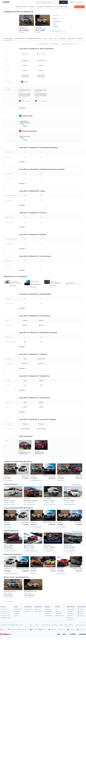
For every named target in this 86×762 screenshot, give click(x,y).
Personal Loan (17, 613)
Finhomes (16, 615)
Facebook (81, 609)
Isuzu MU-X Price (25, 76)
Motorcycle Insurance (5, 615)
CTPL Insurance (4, 613)
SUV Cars (25, 70)
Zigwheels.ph (33, 629)
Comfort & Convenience (19, 38)
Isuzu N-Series (67, 498)
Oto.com (3, 629)
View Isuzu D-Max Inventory (29, 504)
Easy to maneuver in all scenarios (43, 90)
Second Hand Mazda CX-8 (30, 591)
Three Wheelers (58, 613)
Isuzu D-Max (27, 498)
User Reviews (70, 619)
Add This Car (13, 285)
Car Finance (69, 615)
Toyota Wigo (33, 568)
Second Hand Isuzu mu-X (10, 591)
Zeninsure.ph (43, 629)
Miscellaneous (63, 38)
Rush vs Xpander (61, 573)
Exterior (56, 38)
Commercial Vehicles (59, 615)
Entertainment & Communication (34, 38)
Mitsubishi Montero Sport (49, 475)
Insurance (17, 6)
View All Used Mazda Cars (29, 596)
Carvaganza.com (23, 629)
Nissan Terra (53, 281)
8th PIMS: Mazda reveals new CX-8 (39, 453)
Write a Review (70, 617)
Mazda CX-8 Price (41, 76)
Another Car (56, 31)
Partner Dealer (38, 609)
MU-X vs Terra (60, 480)
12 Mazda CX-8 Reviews (41, 54)
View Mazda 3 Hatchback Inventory (31, 550)
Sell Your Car (47, 613)
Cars (56, 609)
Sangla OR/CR (17, 611)
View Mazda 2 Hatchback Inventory (11, 550)
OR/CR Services (31, 6)
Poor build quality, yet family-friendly (28, 90)
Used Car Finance (17, 609)
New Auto (55, 6)
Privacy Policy (54, 624)
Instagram (81, 613)
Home (4, 601)
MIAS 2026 (69, 611)
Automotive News (70, 609)
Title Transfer (27, 611)
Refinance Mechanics (69, 624)
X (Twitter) (81, 616)
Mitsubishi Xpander (77, 568)
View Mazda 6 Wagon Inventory (70, 550)
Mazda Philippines (41, 60)
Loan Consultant (38, 611)
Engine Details (71, 38)
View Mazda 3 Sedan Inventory (50, 550)
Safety (44, 38)
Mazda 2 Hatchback (8, 545)
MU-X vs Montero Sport (36, 480)
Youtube (80, 611)
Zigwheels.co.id (12, 629)
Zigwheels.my (53, 629)
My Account (79, 2)
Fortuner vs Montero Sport (10, 573)
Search (63, 2)
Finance (24, 6)
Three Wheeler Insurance (6, 617)
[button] (82, 473)
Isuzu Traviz (7, 498)
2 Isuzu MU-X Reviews (25, 54)
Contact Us (37, 624)
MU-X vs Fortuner (8, 480)
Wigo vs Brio (33, 573)
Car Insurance (4, 609)
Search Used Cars (48, 611)
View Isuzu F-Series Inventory (49, 504)
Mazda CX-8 (38, 27)
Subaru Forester (78, 522)
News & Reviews (63, 6)
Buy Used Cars (48, 609)
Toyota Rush (60, 568)
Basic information (8, 38)
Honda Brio (53, 568)
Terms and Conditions (45, 624)
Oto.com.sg (62, 629)
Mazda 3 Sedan (47, 545)
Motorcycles (57, 611)
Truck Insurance (4, 611)
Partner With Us (40, 6)
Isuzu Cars (78, 484)
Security (50, 38)
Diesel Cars (25, 65)
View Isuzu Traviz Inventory (9, 504)
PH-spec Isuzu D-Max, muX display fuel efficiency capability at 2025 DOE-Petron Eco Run (25, 453)
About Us (31, 624)
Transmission (79, 38)
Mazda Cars (78, 531)
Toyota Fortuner (14, 281)
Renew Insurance (79, 6)
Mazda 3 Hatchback (28, 545)
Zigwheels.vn (71, 629)
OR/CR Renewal (27, 609)
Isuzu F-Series (47, 498)
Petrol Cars (41, 65)
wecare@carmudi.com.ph (80, 624)
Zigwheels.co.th (81, 629)
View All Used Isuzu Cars (8, 596)
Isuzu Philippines (25, 60)
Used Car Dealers (48, 615)
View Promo (21, 32)
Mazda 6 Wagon (67, 545)
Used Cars (48, 6)
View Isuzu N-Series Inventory (69, 504)
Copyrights (61, 624)
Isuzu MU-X (22, 27)
